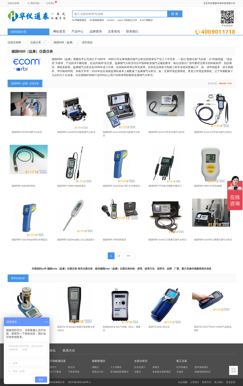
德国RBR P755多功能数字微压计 (165, 186)
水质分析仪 (140, 361)
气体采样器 (73, 371)
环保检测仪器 (58, 361)
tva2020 (110, 20)
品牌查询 (96, 31)
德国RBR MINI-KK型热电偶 (208, 186)
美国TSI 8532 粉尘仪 (159, 327)
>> (128, 255)
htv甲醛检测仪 (79, 20)
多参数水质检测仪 (161, 371)
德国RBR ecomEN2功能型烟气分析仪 (76, 132)
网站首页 (59, 31)
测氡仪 (95, 367)
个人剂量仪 (116, 367)
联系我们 (132, 31)
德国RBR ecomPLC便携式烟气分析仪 (213, 239)
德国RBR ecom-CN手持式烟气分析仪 (213, 132)
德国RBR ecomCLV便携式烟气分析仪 (167, 239)
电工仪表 (181, 361)
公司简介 (50, 3)
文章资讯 (114, 31)
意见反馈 (230, 382)
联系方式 (69, 350)
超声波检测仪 (201, 367)
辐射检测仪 (98, 361)
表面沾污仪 (97, 371)
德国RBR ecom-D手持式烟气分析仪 (166, 132)
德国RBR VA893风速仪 (114, 239)
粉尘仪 (71, 367)
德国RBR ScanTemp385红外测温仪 (29, 239)
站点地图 (182, 382)
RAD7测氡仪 (146, 20)
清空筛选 (87, 42)
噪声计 (53, 367)
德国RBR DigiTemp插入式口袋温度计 (76, 239)
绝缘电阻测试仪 (203, 371)
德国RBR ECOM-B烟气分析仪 (27, 132)
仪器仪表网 (13, 3)
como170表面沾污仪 (127, 20)
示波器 (179, 371)
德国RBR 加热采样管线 (23, 186)
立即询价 (215, 31)
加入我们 (218, 382)
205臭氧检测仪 (96, 20)
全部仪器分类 (18, 31)
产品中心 (77, 31)
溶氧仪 (155, 367)
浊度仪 (137, 371)
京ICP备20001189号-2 (79, 382)
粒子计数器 (55, 371)
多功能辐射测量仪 (119, 371)
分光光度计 (140, 367)
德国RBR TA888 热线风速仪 (71, 186)
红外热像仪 (182, 367)
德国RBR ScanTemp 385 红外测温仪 (121, 186)
